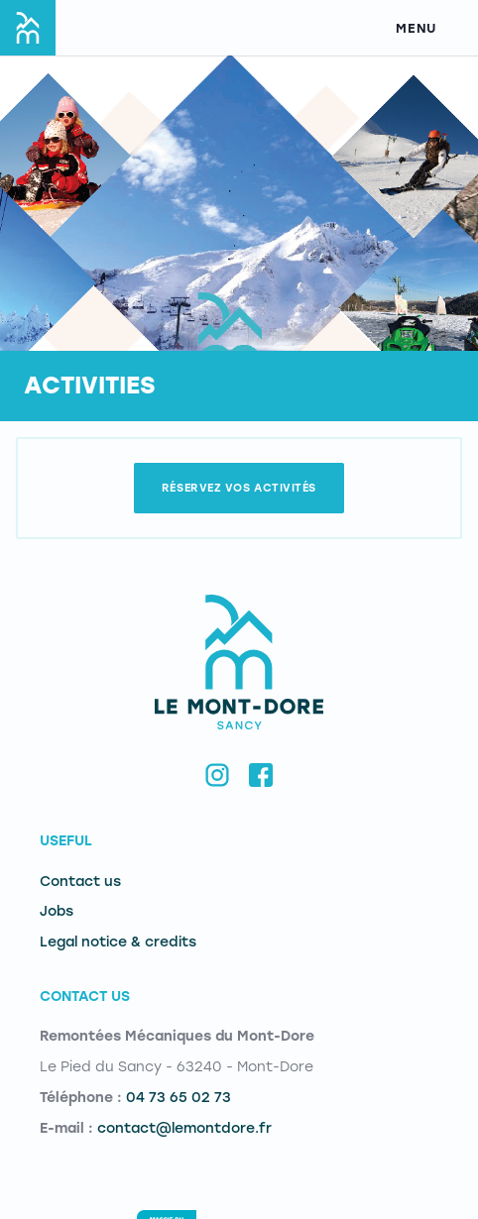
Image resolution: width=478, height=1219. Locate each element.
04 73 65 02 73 (178, 1097)
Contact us (80, 881)
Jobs (56, 911)
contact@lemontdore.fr (184, 1128)
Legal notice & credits (118, 942)
